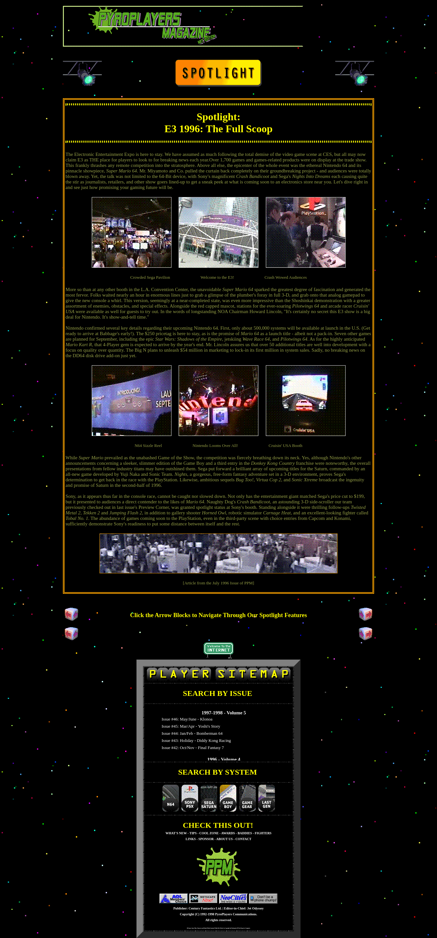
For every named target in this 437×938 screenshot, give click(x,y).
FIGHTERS (263, 833)
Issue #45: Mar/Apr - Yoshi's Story (189, 726)
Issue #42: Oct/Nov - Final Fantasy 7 (191, 747)
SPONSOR (206, 839)
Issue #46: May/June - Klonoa (185, 719)
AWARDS (228, 833)
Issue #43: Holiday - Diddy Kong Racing (195, 740)
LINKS (191, 839)
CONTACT (243, 839)
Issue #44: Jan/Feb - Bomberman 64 (191, 733)
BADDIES (245, 833)
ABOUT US (224, 839)
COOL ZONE (209, 833)
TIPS (192, 833)
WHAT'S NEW (176, 833)
